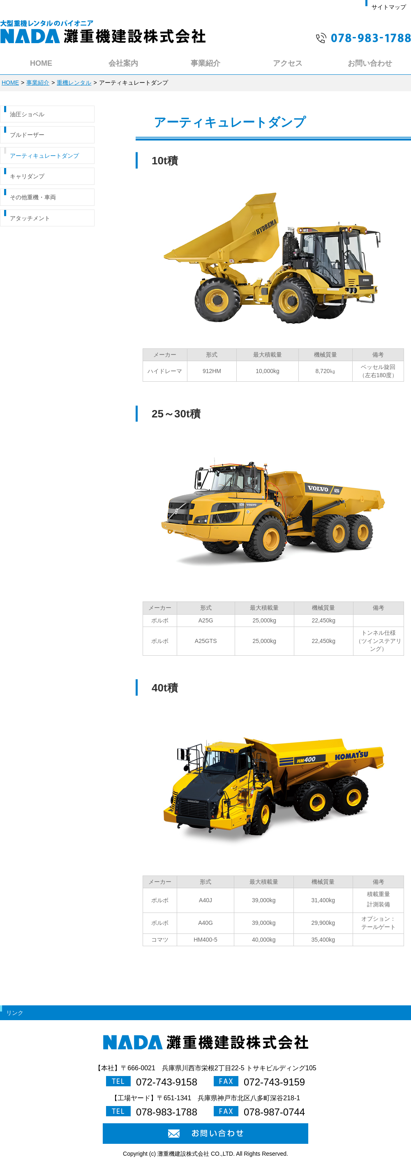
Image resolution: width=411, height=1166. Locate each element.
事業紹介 (37, 82)
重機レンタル (74, 82)
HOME (10, 82)
